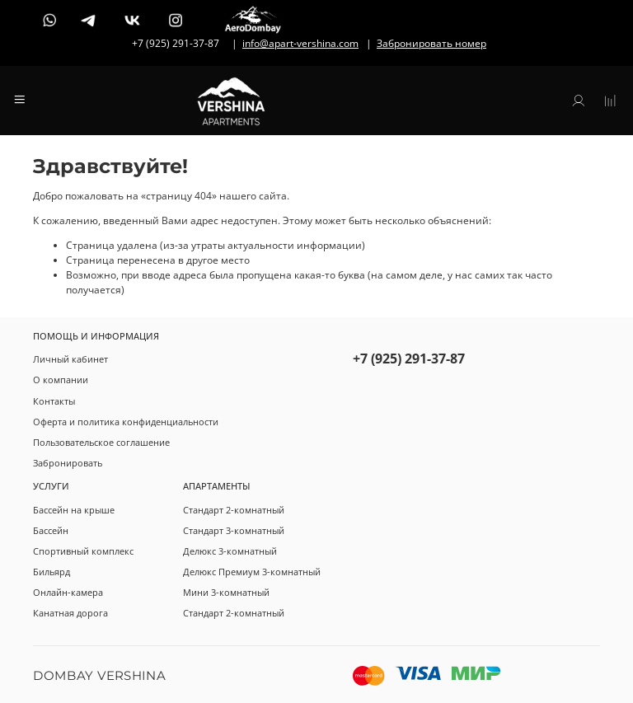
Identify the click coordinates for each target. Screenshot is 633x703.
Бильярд (51, 571)
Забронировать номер (431, 43)
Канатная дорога (70, 613)
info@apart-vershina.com (300, 43)
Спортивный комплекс (83, 551)
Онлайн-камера (68, 592)
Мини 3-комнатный (226, 592)
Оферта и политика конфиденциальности (125, 421)
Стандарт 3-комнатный (233, 530)
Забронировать (67, 463)
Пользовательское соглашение (101, 442)
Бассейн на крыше (74, 510)
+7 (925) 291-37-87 (409, 358)
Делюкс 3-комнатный (230, 551)
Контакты (54, 401)
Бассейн (50, 530)
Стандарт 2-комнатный (233, 510)
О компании (60, 379)
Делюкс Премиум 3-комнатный (252, 571)
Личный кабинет (70, 359)
